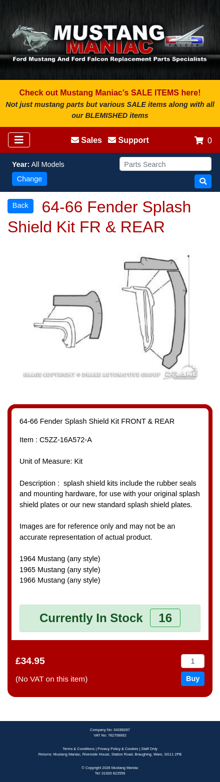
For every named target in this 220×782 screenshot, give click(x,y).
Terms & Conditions (78, 749)
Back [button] (20, 205)
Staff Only (150, 749)
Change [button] (29, 179)
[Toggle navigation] (19, 139)
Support (128, 140)
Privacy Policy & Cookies (118, 749)
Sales (86, 140)
